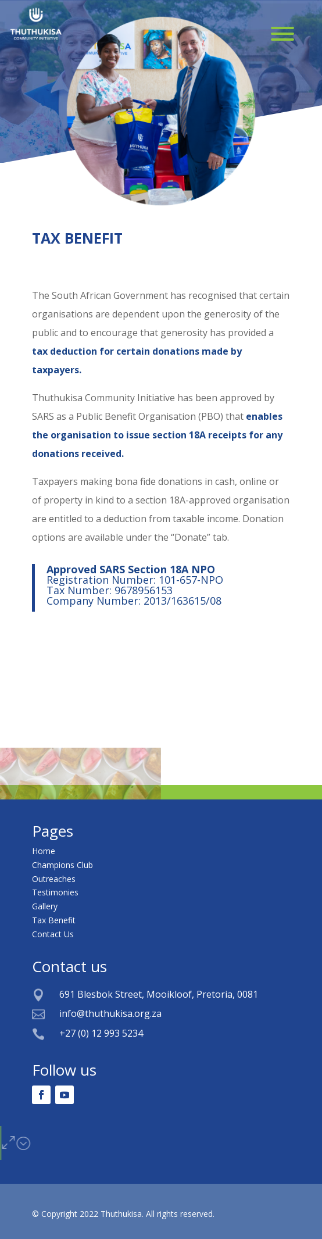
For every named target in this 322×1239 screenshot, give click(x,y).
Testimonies (55, 892)
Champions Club (62, 864)
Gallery (45, 906)
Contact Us (53, 934)
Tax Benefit (54, 920)
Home (43, 850)
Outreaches (54, 878)
